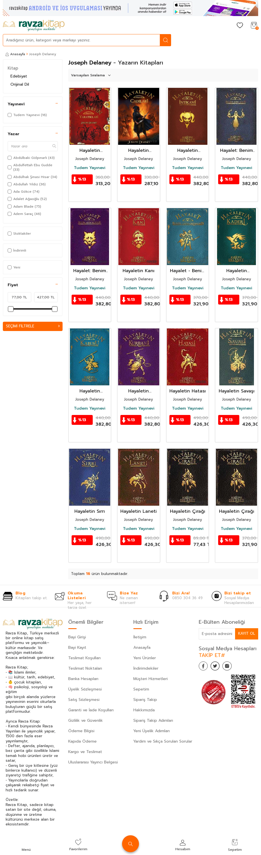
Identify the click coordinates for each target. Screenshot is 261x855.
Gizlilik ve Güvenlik (85, 720)
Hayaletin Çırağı (187, 511)
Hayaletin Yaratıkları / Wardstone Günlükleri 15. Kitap (89, 151)
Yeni (14, 267)
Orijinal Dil (19, 84)
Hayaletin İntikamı (187, 151)
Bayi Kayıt (77, 647)
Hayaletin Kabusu (89, 391)
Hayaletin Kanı (138, 271)
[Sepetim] (254, 25)
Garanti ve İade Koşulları (91, 710)
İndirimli (17, 250)
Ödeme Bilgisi (81, 731)
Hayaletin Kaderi (236, 271)
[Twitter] (218, 667)
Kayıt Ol (246, 633)
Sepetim (141, 689)
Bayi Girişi (77, 637)
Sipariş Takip (145, 700)
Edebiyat (18, 76)
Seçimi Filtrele (32, 326)
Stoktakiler (19, 233)
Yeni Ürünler (144, 658)
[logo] (34, 25)
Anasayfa (15, 54)
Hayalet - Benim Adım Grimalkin (187, 271)
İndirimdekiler (145, 668)
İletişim (139, 637)
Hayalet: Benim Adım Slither (89, 271)
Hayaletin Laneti (138, 511)
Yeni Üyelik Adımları (151, 731)
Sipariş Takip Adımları (153, 720)
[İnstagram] (232, 667)
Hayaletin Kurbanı (138, 391)
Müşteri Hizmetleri (150, 679)
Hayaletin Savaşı (237, 391)
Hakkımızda (144, 710)
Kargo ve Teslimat (85, 752)
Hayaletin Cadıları (138, 151)
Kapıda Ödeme (82, 741)
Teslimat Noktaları (85, 668)
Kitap (13, 68)
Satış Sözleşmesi (83, 700)
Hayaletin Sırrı (89, 511)
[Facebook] (204, 667)
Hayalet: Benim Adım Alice (236, 151)
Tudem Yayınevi (89, 167)
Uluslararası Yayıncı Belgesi (93, 762)
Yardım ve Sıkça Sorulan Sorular (162, 741)
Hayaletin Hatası (187, 391)
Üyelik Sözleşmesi (85, 689)
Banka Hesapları (83, 679)
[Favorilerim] (240, 25)
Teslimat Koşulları (84, 658)
